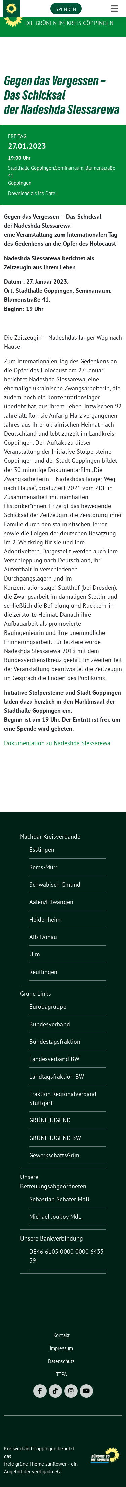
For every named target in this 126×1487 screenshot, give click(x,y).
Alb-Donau (43, 926)
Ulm (34, 944)
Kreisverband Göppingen (65, 14)
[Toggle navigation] (114, 47)
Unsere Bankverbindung (51, 1228)
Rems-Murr (43, 857)
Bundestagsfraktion (54, 1031)
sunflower (56, 1453)
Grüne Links (35, 983)
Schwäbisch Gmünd (54, 874)
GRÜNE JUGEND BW (55, 1127)
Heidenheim (45, 909)
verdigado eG (46, 1461)
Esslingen (41, 839)
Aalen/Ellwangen (51, 891)
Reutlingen (43, 961)
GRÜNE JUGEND (50, 1110)
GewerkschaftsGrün (54, 1145)
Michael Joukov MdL (55, 1206)
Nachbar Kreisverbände (50, 826)
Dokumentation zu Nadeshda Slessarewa (57, 732)
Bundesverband (49, 1013)
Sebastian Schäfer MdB (59, 1189)
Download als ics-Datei (32, 183)
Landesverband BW (54, 1048)
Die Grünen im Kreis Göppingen (69, 23)
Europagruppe (47, 996)
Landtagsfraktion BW (56, 1066)
